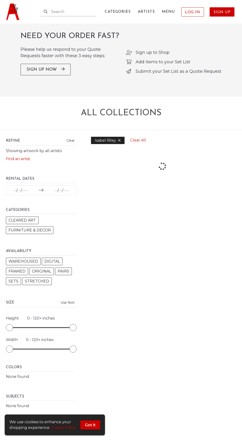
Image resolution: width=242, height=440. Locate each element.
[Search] (45, 12)
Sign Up (222, 12)
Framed (17, 275)
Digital (52, 266)
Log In (192, 12)
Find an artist (18, 163)
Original (41, 275)
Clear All (129, 144)
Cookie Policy (63, 427)
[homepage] (14, 12)
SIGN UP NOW (45, 73)
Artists (146, 12)
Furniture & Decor (30, 234)
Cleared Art (22, 224)
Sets (31, 285)
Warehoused (23, 266)
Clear (61, 145)
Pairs (14, 285)
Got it (90, 425)
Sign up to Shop (152, 57)
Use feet (58, 317)
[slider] (9, 342)
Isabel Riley (98, 145)
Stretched (21, 295)
